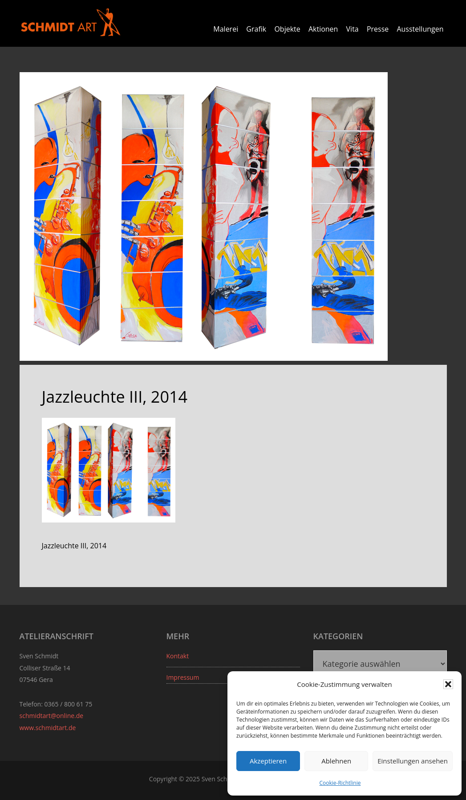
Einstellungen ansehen (412, 760)
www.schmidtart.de (48, 727)
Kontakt (177, 656)
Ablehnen (336, 760)
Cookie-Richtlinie (340, 783)
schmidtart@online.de (52, 715)
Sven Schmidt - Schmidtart (71, 22)
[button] (448, 684)
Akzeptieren (268, 760)
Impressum (182, 677)
